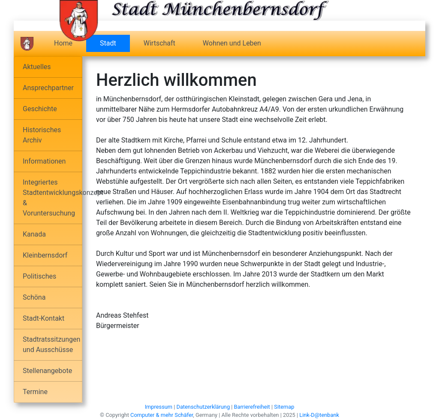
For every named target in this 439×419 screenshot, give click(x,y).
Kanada (34, 234)
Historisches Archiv (42, 135)
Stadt (115, 42)
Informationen (44, 161)
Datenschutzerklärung (203, 407)
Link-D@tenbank (319, 415)
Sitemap (284, 407)
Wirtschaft (159, 43)
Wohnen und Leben (232, 43)
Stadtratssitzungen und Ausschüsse (51, 344)
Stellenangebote (47, 371)
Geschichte (40, 109)
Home (63, 43)
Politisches (39, 276)
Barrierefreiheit (252, 407)
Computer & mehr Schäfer (161, 415)
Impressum (158, 407)
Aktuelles (37, 67)
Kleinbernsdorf (45, 255)
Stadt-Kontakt (43, 318)
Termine (35, 392)
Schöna (34, 297)
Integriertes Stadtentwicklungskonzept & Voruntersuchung (52, 197)
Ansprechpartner (48, 88)
